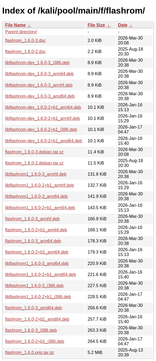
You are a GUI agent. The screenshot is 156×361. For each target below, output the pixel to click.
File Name (15, 25)
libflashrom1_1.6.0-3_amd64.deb (37, 263)
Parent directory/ (21, 31)
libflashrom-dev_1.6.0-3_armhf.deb (38, 85)
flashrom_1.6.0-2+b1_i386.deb (34, 341)
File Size (96, 25)
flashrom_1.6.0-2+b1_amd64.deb (37, 319)
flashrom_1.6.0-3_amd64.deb (33, 308)
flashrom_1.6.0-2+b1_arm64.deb (36, 252)
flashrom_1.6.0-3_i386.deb (31, 330)
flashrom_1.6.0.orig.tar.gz (29, 352)
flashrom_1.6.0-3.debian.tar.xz (34, 152)
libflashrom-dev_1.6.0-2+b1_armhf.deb (42, 118)
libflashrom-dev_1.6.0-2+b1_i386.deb (41, 129)
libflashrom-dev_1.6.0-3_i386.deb (37, 62)
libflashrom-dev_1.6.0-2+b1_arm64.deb (43, 107)
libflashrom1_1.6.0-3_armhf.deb (35, 174)
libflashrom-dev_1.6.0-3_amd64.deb (40, 96)
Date (123, 25)
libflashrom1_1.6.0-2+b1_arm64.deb (40, 207)
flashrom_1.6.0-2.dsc (25, 51)
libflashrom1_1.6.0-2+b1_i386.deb (38, 296)
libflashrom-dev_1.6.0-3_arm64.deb (39, 73)
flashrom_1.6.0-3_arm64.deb (33, 241)
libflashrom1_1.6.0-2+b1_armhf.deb (39, 185)
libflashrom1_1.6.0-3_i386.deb (34, 285)
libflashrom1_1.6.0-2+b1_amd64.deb (40, 274)
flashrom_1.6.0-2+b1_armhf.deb (36, 230)
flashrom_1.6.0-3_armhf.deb (32, 218)
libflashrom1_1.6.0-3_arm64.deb (36, 196)
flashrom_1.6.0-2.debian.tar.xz (34, 163)
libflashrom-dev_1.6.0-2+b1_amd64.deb (43, 141)
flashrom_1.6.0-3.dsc (25, 40)
